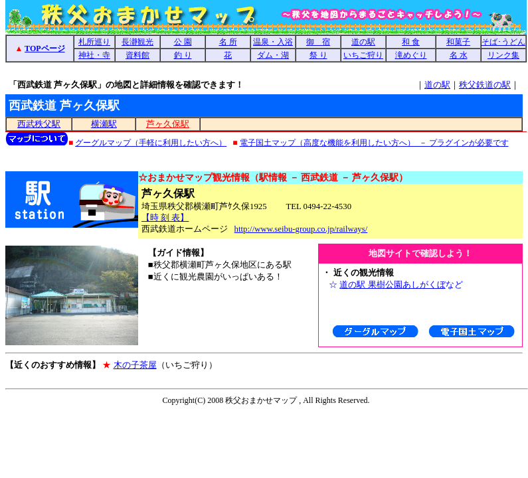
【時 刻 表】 (165, 217)
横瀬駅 (104, 124)
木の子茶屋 (135, 365)
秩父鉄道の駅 (485, 85)
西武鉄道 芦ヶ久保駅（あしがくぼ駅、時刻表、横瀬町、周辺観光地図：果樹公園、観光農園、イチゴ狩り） (266, 48)
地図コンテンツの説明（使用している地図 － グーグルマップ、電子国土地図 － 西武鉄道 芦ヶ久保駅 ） (266, 141)
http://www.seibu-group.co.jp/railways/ (301, 229)
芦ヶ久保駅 (167, 124)
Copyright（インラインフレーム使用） (266, 401)
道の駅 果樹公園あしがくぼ (392, 284)
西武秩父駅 (38, 124)
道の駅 (437, 85)
